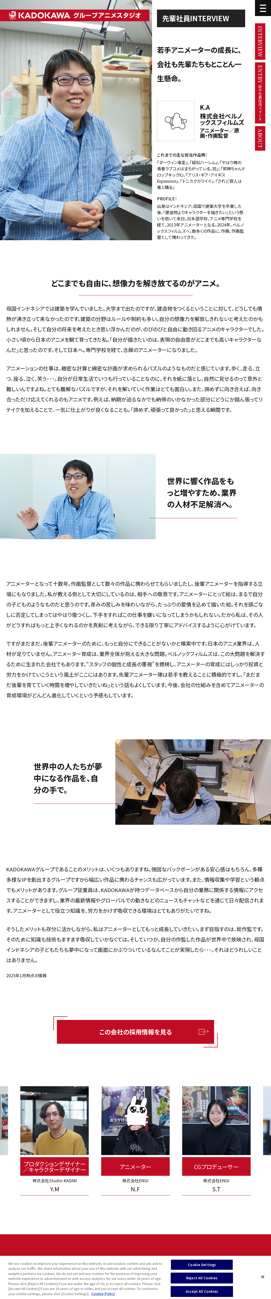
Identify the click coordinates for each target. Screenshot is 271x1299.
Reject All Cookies (201, 1280)
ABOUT (260, 138)
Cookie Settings (202, 1267)
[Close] (262, 1279)
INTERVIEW (260, 41)
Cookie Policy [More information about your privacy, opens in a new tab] (103, 1296)
